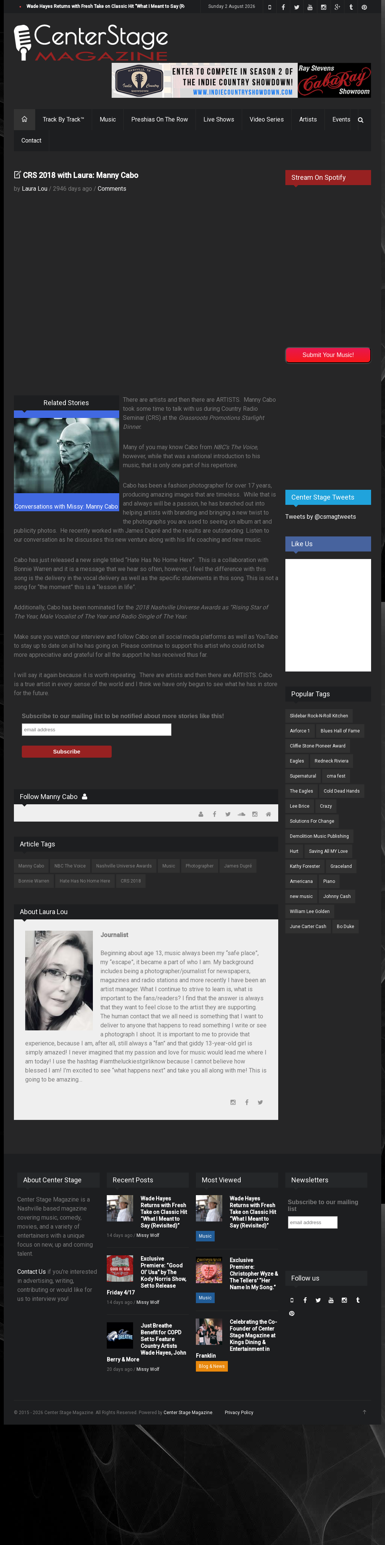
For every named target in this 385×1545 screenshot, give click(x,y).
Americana (301, 881)
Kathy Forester (305, 866)
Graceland (341, 866)
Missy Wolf (147, 1235)
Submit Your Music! (328, 355)
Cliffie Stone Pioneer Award (318, 746)
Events (341, 119)
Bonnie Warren (33, 881)
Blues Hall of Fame (340, 731)
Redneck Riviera (332, 761)
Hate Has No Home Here (85, 881)
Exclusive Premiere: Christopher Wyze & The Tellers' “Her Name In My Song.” (254, 1273)
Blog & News (212, 1366)
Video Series (267, 119)
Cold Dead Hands (342, 791)
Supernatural (303, 776)
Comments (112, 188)
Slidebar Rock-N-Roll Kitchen (319, 716)
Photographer (200, 866)
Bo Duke (345, 926)
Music (108, 119)
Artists (308, 119)
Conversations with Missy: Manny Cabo (66, 506)
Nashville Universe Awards (124, 866)
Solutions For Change (312, 821)
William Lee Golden (310, 911)
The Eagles (301, 791)
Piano (329, 881)
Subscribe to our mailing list (323, 1205)
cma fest (336, 776)
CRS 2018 (131, 881)
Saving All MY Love (328, 851)
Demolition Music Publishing (319, 836)
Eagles (297, 761)
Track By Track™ (63, 119)
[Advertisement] (335, 425)
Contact (31, 140)
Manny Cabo (31, 866)
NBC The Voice (70, 866)
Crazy (326, 806)
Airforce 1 (300, 731)
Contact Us (31, 1271)
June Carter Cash (308, 926)
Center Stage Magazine (188, 1412)
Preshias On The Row (159, 119)
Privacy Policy (239, 1412)
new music (301, 896)
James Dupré (238, 866)
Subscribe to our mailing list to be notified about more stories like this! (123, 716)
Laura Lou (34, 188)
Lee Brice (299, 806)
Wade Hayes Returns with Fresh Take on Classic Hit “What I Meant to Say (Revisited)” (115, 6)
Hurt (294, 851)
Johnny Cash (337, 896)
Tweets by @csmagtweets (320, 516)
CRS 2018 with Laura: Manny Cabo (80, 175)
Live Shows (218, 119)
